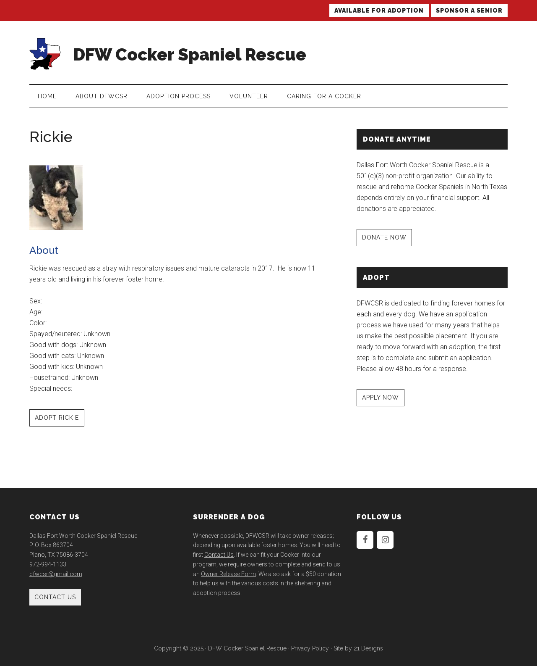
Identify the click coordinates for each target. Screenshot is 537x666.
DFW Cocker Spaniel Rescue (189, 54)
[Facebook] (365, 540)
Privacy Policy (310, 648)
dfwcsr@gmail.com (55, 574)
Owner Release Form (228, 574)
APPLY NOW (380, 397)
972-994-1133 (47, 564)
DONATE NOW (384, 237)
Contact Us (55, 597)
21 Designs (368, 648)
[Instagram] (385, 540)
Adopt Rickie (57, 417)
